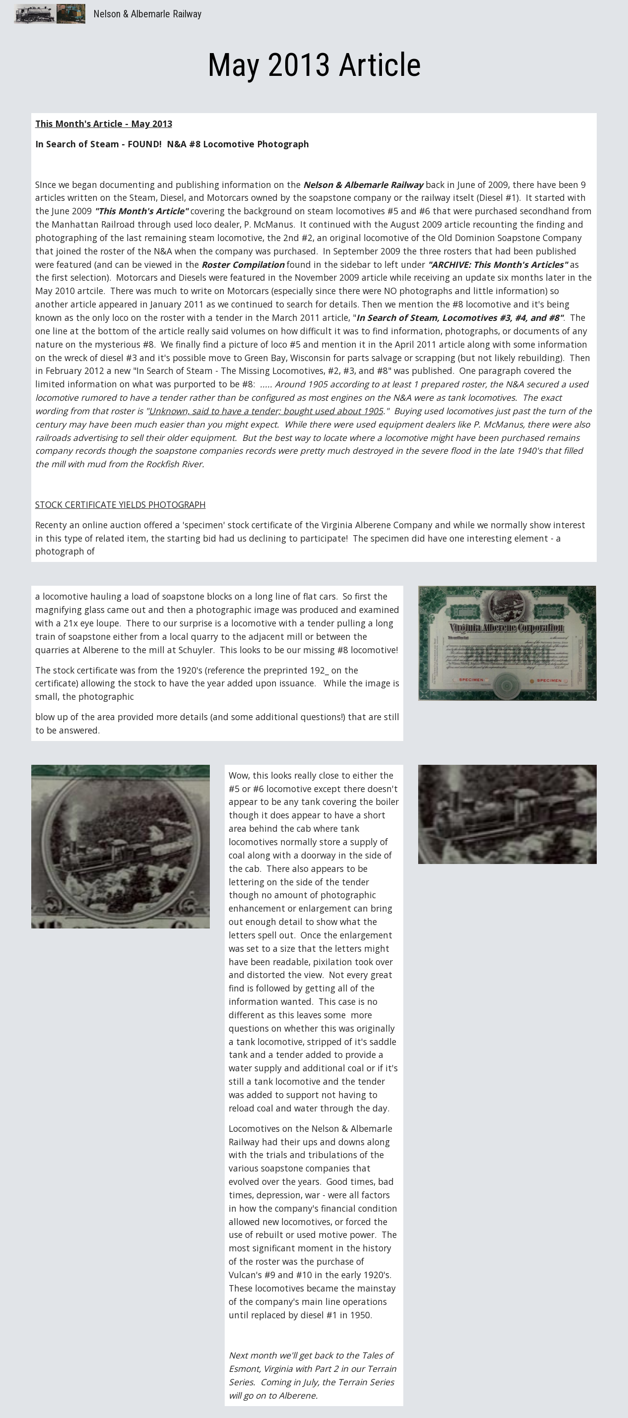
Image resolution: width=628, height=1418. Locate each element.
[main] (314, 65)
